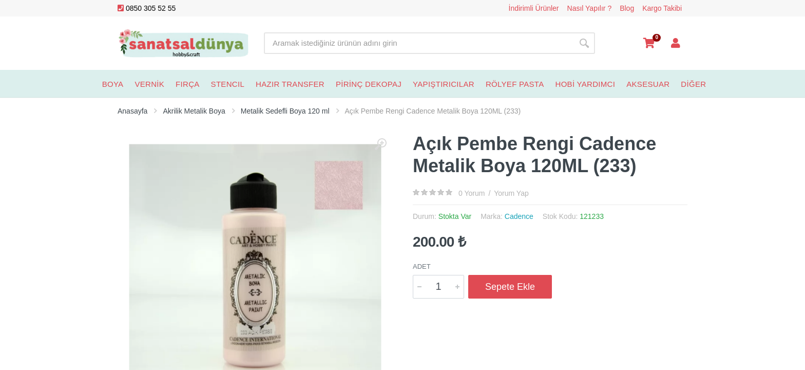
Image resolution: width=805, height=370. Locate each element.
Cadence (519, 216)
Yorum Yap (511, 193)
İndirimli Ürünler (534, 8)
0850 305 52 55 (147, 8)
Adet (422, 266)
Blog (627, 8)
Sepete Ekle (510, 287)
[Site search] (418, 43)
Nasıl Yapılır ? (589, 8)
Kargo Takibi (662, 8)
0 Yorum (471, 193)
